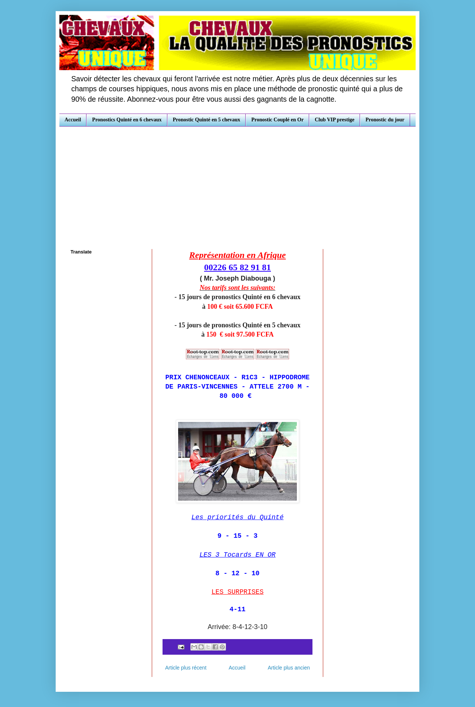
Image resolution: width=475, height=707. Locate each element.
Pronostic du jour (385, 119)
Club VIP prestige (334, 119)
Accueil (73, 119)
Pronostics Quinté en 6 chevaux (126, 119)
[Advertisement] (237, 182)
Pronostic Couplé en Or (277, 119)
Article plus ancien (289, 668)
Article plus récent (185, 668)
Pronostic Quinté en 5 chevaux (206, 119)
